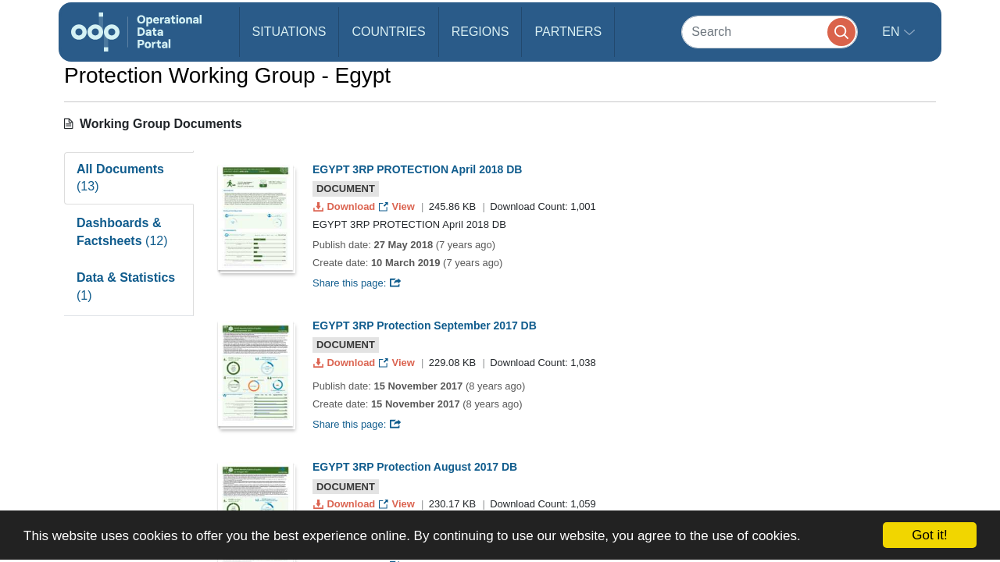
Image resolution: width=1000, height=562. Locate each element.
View (398, 206)
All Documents (120, 178)
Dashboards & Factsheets (122, 231)
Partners (568, 31)
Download (345, 206)
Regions (480, 31)
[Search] (769, 32)
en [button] (892, 31)
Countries (388, 31)
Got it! (929, 535)
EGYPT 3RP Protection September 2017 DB (424, 325)
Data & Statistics (126, 286)
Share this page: (357, 283)
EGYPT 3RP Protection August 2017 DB (414, 467)
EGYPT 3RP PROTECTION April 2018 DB (417, 169)
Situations (289, 31)
